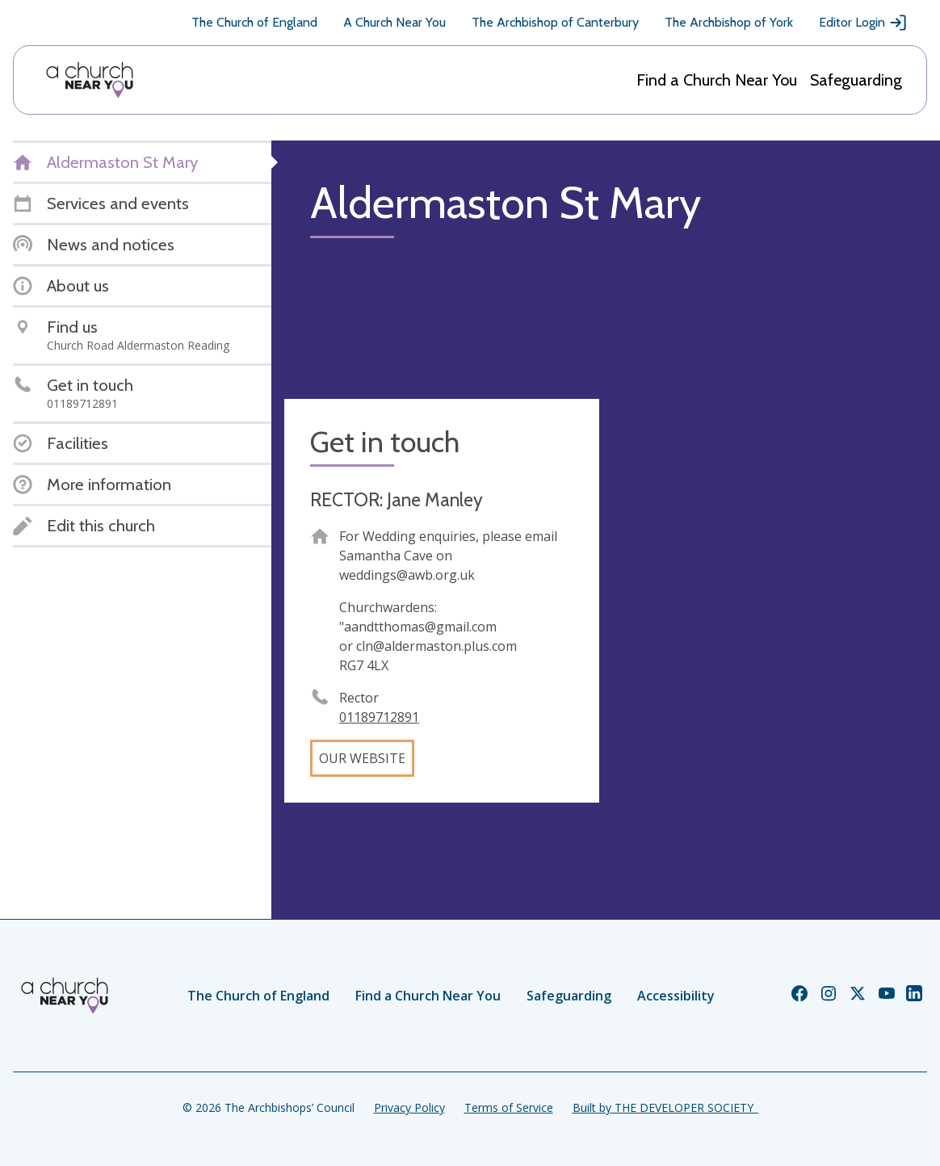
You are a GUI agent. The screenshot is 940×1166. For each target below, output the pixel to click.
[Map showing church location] (769, 556)
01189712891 (379, 717)
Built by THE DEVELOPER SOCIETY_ (665, 1107)
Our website (362, 758)
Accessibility (676, 996)
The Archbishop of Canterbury (555, 22)
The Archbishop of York (729, 22)
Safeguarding (856, 80)
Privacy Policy (409, 1107)
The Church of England (254, 22)
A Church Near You (394, 22)
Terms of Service (508, 1107)
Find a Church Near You (716, 80)
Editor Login (863, 22)
